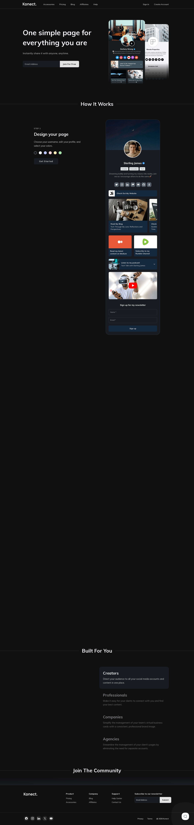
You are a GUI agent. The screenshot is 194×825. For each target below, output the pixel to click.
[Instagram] (32, 819)
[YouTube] (51, 819)
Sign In (146, 4)
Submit (165, 800)
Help (95, 4)
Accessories (48, 4)
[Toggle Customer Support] (185, 816)
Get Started (46, 161)
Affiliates (84, 4)
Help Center (117, 798)
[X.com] (45, 819)
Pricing (62, 4)
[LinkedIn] (38, 819)
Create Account (161, 4)
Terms (149, 819)
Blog (73, 4)
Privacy (140, 819)
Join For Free (69, 64)
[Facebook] (26, 819)
